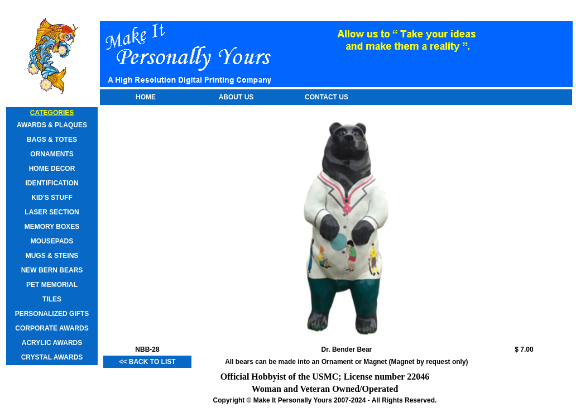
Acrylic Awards (52, 343)
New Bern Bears (52, 270)
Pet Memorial (52, 285)
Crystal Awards (52, 357)
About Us (236, 97)
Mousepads (52, 241)
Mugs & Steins (52, 256)
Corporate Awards (51, 328)
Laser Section (52, 212)
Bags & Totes (52, 139)
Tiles (51, 299)
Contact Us (326, 97)
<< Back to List (147, 362)
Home (146, 97)
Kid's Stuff (52, 198)
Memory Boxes (52, 227)
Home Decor (52, 169)
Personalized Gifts (52, 314)
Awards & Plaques (52, 125)
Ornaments (51, 154)
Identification (51, 183)
